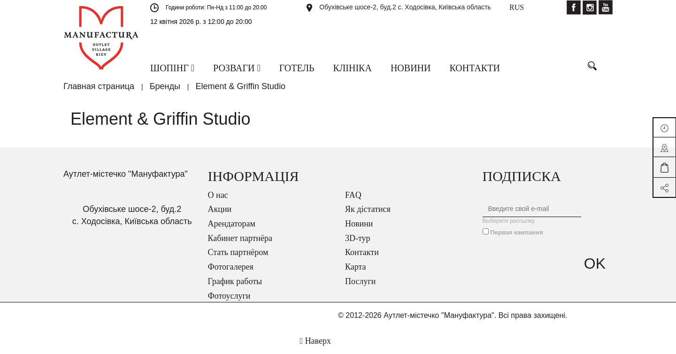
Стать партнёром (238, 252)
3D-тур (357, 238)
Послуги (360, 281)
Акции (220, 209)
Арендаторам (231, 223)
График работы (235, 281)
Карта (355, 266)
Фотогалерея (231, 266)
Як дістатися (368, 209)
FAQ (353, 195)
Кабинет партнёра (240, 238)
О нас (218, 195)
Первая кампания (516, 232)
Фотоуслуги (229, 296)
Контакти (362, 252)
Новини (359, 223)
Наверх (315, 341)
